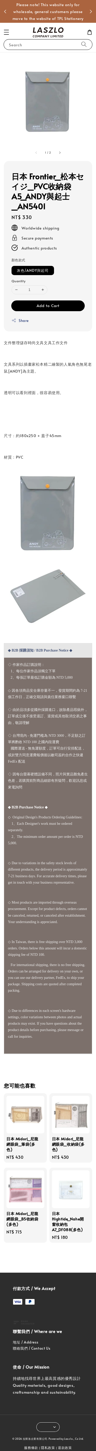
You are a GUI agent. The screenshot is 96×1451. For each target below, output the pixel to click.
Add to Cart (48, 305)
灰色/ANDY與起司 (33, 270)
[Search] (84, 44)
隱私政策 (48, 1447)
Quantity (18, 281)
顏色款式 (18, 260)
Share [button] (20, 320)
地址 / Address (25, 1342)
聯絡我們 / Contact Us (31, 1348)
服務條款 (31, 1447)
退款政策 (65, 1447)
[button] (6, 32)
